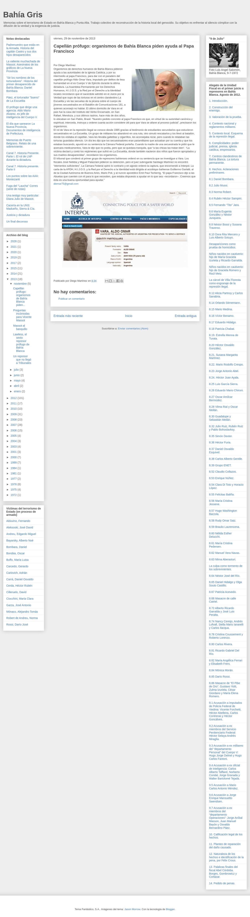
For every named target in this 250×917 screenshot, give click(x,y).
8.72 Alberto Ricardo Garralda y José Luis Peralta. (221, 611)
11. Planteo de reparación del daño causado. (225, 845)
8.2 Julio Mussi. (218, 185)
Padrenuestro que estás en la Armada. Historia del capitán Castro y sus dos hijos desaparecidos (22, 49)
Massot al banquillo (20, 327)
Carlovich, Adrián (16, 572)
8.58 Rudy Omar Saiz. (222, 520)
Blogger (170, 909)
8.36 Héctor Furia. (220, 442)
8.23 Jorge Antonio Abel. (224, 371)
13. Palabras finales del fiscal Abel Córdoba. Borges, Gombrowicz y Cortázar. (223, 871)
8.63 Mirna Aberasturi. (222, 559)
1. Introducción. (218, 100)
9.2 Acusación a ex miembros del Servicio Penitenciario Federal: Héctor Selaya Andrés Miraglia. (222, 732)
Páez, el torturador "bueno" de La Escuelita (22, 99)
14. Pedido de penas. (222, 883)
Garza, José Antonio (18, 605)
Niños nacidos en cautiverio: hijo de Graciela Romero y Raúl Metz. (226, 270)
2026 (14, 241)
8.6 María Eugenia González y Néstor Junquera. (220, 215)
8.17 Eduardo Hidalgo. (222, 322)
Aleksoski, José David (19, 527)
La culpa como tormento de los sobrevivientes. (226, 567)
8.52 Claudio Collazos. (223, 471)
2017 (14, 263)
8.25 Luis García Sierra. (223, 384)
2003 (14, 446)
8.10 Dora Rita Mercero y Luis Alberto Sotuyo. (224, 236)
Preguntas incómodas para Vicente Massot (22, 315)
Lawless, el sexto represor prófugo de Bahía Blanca (21, 342)
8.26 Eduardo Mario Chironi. (226, 390)
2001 (14, 451)
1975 (14, 489)
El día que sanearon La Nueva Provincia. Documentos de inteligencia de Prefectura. (23, 128)
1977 (14, 478)
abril (17, 385)
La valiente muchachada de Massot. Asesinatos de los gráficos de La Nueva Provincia (23, 66)
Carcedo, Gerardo (17, 566)
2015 (14, 268)
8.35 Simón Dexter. (220, 436)
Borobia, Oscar (15, 553)
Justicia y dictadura (18, 215)
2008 (14, 419)
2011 (14, 403)
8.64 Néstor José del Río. (224, 575)
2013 (14, 279)
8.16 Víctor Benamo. (221, 315)
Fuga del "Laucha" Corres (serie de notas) (22, 187)
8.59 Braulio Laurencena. (224, 526)
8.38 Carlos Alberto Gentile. (226, 458)
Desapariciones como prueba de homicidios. (222, 245)
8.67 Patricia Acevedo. (222, 592)
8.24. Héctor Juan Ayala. (224, 377)
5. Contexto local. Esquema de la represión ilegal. (226, 135)
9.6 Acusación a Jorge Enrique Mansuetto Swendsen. (222, 798)
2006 (14, 430)
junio (17, 375)
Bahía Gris (23, 14)
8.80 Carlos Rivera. (221, 644)
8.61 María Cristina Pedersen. (220, 545)
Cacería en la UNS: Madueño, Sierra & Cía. (20, 207)
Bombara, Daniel (16, 547)
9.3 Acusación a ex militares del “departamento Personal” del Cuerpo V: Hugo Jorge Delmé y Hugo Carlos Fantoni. (226, 752)
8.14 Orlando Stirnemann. (225, 302)
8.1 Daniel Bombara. (221, 179)
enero (18, 391)
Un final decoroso (17, 221)
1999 (14, 462)
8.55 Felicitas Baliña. (221, 494)
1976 (14, 484)
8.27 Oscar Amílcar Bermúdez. (220, 398)
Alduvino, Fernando (18, 521)
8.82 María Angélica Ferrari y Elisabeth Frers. (225, 662)
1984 (14, 468)
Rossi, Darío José (17, 624)
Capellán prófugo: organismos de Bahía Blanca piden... (21, 297)
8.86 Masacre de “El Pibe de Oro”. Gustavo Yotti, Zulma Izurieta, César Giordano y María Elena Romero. (224, 689)
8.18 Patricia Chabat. (222, 328)
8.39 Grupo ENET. (220, 465)
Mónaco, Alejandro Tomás (22, 611)
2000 (14, 457)
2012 (14, 398)
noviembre (20, 283)
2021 (14, 246)
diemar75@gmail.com (66, 183)
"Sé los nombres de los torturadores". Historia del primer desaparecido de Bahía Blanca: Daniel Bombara (21, 84)
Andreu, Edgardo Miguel (21, 534)
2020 (14, 252)
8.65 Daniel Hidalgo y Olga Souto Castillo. (225, 583)
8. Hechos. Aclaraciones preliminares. (224, 171)
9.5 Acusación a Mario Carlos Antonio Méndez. (223, 786)
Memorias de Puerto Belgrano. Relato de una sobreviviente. (21, 143)
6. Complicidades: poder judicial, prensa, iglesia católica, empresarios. (224, 146)
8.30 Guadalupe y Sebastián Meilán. (220, 418)
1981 (14, 473)
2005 (14, 435)
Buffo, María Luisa (17, 559)
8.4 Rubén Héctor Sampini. (225, 198)
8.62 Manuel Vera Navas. (224, 552)
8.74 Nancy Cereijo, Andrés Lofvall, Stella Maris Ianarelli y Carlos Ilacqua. (226, 625)
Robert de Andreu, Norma (22, 618)
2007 (14, 424)
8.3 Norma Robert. (220, 191)
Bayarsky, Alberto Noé (19, 540)
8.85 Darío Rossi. (219, 676)
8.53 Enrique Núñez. (221, 478)
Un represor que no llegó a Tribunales (22, 360)
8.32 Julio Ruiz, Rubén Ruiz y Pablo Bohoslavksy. (226, 428)
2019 (14, 257)
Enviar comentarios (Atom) (133, 328)
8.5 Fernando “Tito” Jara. (224, 205)
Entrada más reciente (68, 316)
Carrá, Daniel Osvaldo (19, 579)
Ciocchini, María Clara (19, 598)
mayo (17, 380)
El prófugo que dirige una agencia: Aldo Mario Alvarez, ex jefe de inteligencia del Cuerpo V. (21, 112)
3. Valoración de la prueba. (225, 117)
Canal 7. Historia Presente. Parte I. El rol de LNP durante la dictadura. (22, 156)
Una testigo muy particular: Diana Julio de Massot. (22, 197)
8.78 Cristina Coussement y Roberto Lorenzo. (226, 636)
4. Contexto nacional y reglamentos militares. (222, 125)
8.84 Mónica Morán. (221, 670)
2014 (14, 273)
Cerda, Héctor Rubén (19, 585)
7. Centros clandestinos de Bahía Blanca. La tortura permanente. (225, 160)
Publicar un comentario (71, 298)
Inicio (128, 316)
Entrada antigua (185, 316)
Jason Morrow (132, 909)
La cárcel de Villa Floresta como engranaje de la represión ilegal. (225, 283)
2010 (14, 408)
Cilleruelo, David (16, 592)
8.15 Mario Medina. (221, 309)
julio (16, 369)
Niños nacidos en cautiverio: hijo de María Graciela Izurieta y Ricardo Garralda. (226, 257)
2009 (14, 414)
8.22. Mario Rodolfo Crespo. (226, 364)
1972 (14, 494)
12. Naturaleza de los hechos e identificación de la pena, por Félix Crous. (226, 857)
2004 (14, 441)
